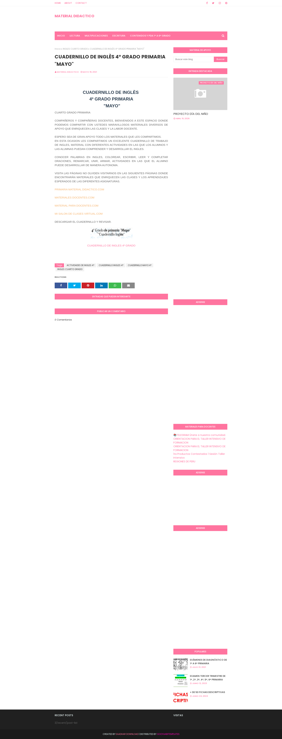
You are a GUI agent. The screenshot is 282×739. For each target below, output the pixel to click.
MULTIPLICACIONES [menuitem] (96, 35)
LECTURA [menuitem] (75, 35)
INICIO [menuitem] (61, 35)
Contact (81, 2)
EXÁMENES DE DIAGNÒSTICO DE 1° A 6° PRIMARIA (208, 661)
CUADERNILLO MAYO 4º (139, 265)
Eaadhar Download (127, 734)
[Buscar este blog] (193, 59)
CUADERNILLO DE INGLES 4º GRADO (111, 245)
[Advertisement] (187, 238)
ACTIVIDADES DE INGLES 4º (80, 265)
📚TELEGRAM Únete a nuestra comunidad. (199, 435)
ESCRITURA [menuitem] (118, 35)
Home (58, 2)
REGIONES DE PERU (184, 461)
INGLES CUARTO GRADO (75, 48)
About (68, 2)
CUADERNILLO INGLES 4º (111, 265)
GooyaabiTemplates (168, 734)
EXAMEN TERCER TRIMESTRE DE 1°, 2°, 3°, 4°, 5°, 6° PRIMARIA (208, 677)
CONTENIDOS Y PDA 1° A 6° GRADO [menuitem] (150, 35)
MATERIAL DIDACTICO (74, 16)
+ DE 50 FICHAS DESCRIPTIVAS (207, 692)
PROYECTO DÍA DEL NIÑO (190, 114)
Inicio (58, 48)
